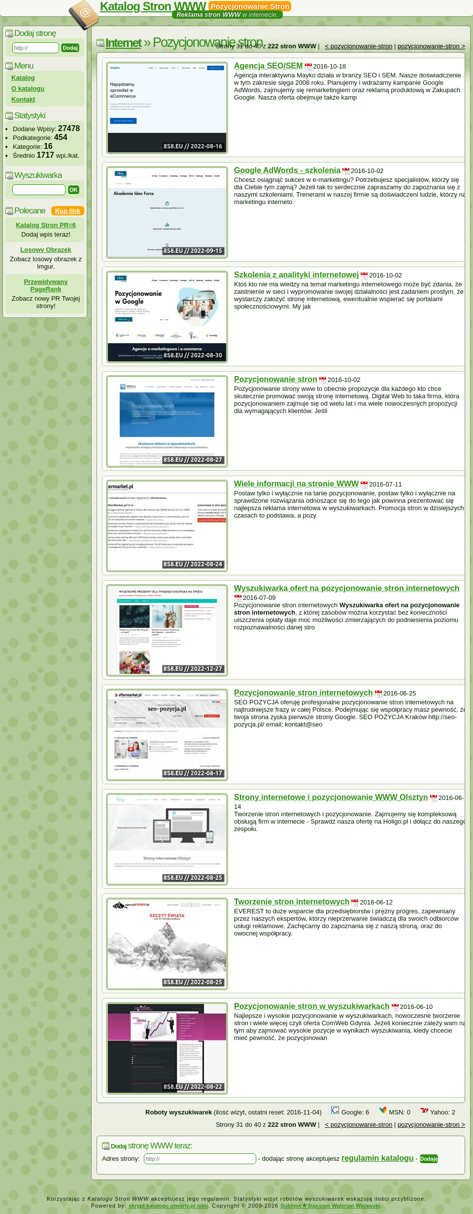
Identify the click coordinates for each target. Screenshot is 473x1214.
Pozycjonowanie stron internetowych (303, 693)
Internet (123, 42)
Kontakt (23, 99)
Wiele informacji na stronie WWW (296, 484)
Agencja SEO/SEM (268, 66)
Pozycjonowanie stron (275, 379)
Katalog (23, 77)
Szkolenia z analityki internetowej (296, 275)
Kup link (67, 210)
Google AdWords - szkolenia (287, 170)
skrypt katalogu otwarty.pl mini (168, 1206)
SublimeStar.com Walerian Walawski (330, 1206)
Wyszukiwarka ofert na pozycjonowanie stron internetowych (347, 588)
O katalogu (27, 88)
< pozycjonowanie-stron (358, 46)
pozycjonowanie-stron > (431, 46)
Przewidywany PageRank (46, 285)
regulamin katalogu (377, 1158)
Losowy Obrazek (45, 249)
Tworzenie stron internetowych (291, 902)
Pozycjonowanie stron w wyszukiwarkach (312, 1006)
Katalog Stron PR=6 (46, 225)
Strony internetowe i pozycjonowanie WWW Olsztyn (331, 797)
